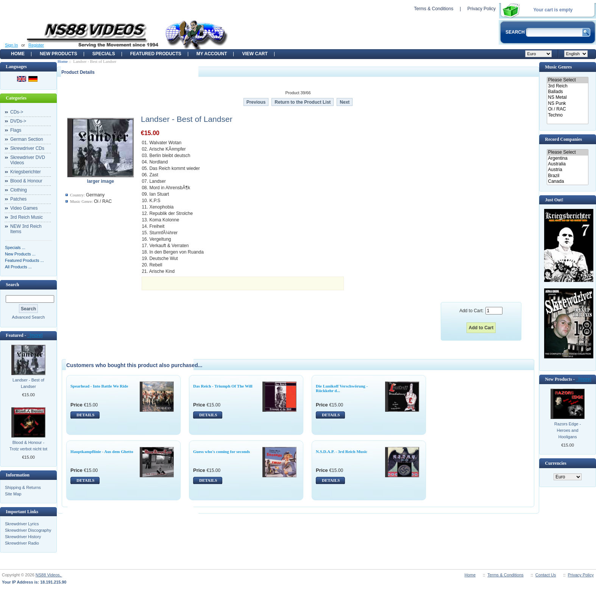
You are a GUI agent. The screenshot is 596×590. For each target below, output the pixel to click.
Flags (15, 130)
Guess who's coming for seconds (221, 451)
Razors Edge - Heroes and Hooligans (567, 430)
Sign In (11, 45)
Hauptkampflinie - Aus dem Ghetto (101, 451)
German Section (26, 139)
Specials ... (15, 247)
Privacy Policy (481, 8)
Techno (567, 115)
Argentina (567, 158)
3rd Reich (567, 86)
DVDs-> (18, 121)
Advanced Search (28, 317)
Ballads (567, 92)
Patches (18, 199)
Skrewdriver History (23, 536)
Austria (567, 170)
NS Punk (567, 103)
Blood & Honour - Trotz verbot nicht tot (28, 445)
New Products (58, 53)
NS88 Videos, (49, 575)
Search (12, 284)
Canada (567, 181)
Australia (567, 164)
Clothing (18, 190)
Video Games (24, 208)
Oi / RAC (567, 109)
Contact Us (545, 575)
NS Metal (567, 97)
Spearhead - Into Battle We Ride (99, 386)
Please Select (567, 80)
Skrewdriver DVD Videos (27, 160)
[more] (35, 335)
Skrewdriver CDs (27, 148)
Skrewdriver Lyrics (22, 524)
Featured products (155, 53)
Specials (103, 53)
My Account (212, 53)
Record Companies (563, 139)
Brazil (567, 176)
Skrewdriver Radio (22, 543)
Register (36, 45)
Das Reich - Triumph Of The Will (223, 386)
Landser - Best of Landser (28, 383)
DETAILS (85, 415)
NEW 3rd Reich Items (26, 229)
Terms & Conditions (433, 8)
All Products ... (18, 267)
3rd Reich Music (26, 217)
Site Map (13, 494)
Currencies (555, 463)
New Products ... (20, 254)
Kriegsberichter (25, 171)
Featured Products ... (24, 260)
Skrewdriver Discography (28, 530)
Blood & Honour (26, 181)
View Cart (254, 53)
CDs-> (16, 112)
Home (18, 53)
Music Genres (558, 67)
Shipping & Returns (23, 487)
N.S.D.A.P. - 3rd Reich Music (341, 451)
